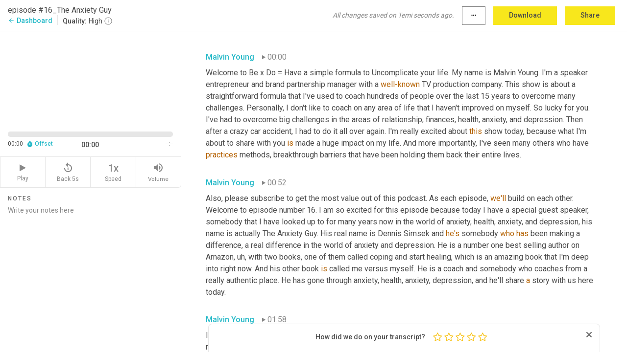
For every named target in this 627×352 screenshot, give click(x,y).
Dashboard (30, 20)
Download (525, 15)
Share (590, 15)
